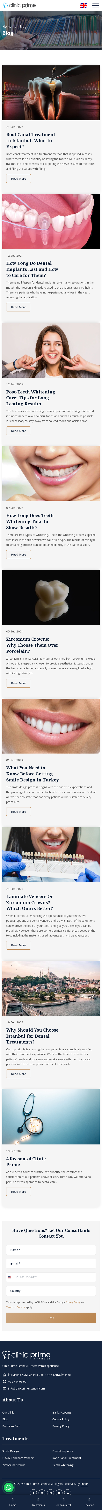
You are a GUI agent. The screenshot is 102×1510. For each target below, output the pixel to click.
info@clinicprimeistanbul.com (26, 1388)
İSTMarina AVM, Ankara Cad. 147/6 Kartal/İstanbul (39, 1375)
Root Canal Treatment (66, 1458)
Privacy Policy (73, 1302)
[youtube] (59, 1492)
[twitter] (42, 1492)
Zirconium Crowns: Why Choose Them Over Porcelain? (32, 645)
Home (6, 26)
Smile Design (10, 1451)
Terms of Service (15, 1307)
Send (51, 1318)
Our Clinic (8, 1412)
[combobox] (12, 1277)
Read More (18, 178)
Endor (84, 1484)
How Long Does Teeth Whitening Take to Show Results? (30, 521)
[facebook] (33, 1492)
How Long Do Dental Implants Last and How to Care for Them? (32, 269)
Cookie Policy (60, 1419)
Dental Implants (62, 1451)
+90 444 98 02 (17, 1381)
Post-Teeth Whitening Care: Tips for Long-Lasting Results (30, 398)
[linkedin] (67, 1492)
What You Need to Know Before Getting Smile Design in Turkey (32, 774)
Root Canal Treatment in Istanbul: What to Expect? (30, 140)
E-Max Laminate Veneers (18, 1458)
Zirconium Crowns (13, 1465)
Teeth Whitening (63, 1465)
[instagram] (50, 1492)
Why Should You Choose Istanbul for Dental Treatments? (32, 1036)
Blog (5, 1419)
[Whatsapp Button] (9, 1487)
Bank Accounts (61, 1412)
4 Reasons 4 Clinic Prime (26, 1162)
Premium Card (11, 1426)
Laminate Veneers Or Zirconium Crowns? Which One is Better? (29, 902)
